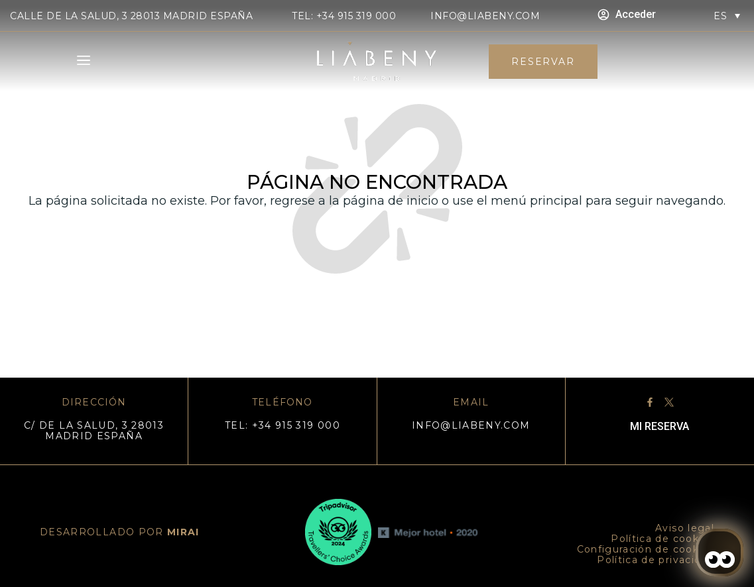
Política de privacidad (655, 560)
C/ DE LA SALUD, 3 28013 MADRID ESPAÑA (94, 430)
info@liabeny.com (485, 16)
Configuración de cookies (645, 549)
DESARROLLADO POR (120, 532)
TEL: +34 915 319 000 (344, 16)
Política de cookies (662, 539)
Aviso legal (684, 528)
